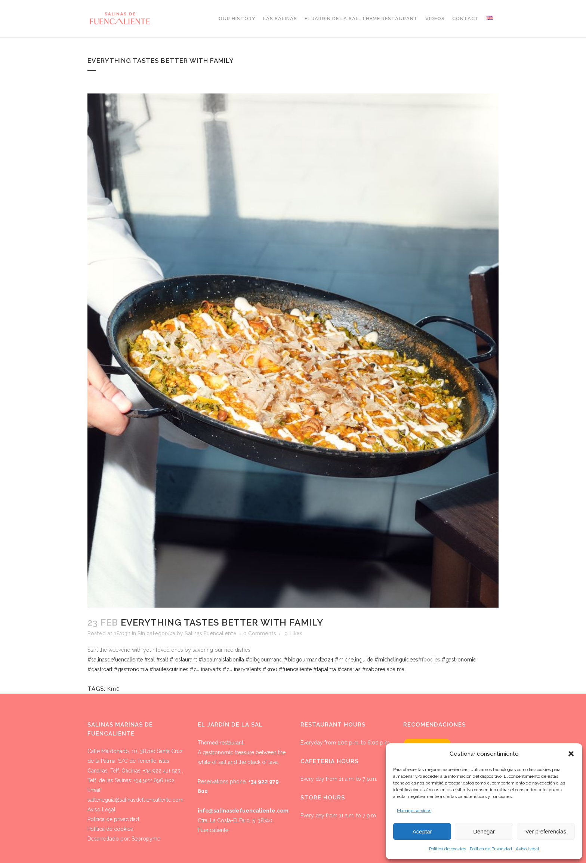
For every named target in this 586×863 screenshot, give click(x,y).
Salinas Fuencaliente (211, 633)
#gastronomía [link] (131, 669)
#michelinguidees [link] (396, 660)
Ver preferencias (545, 831)
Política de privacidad (113, 819)
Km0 (113, 689)
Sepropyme (146, 839)
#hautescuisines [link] (168, 669)
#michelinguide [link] (354, 660)
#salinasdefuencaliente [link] (115, 660)
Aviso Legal (527, 848)
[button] (571, 754)
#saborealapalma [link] (383, 669)
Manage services (414, 810)
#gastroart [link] (99, 669)
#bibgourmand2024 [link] (308, 660)
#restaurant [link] (183, 660)
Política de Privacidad (491, 848)
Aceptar (422, 831)
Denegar (484, 831)
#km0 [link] (270, 669)
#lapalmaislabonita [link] (221, 660)
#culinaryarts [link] (205, 669)
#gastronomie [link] (459, 660)
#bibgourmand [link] (264, 660)
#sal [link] (149, 660)
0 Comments (259, 633)
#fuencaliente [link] (295, 669)
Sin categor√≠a (156, 633)
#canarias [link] (349, 669)
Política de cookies (447, 848)
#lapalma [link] (324, 669)
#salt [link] (162, 660)
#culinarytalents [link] (242, 669)
